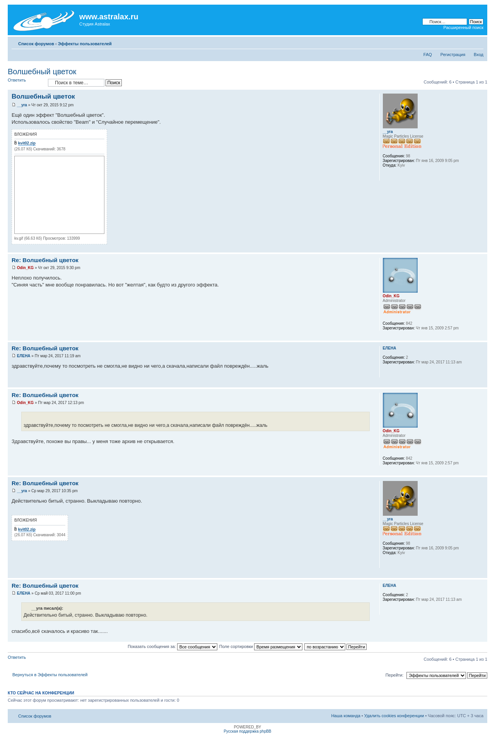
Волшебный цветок (42, 71)
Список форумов (36, 43)
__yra (22, 105)
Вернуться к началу (481, 248)
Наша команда (345, 715)
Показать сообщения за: (172, 646)
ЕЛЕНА (24, 356)
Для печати (466, 42)
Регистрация (452, 54)
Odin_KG (25, 268)
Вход (478, 54)
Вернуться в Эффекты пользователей (49, 674)
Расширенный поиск (463, 27)
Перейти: (395, 675)
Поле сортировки (260, 646)
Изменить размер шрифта (477, 42)
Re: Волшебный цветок (45, 260)
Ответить (26, 82)
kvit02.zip (27, 143)
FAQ (427, 54)
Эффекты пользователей (85, 43)
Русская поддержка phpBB (247, 731)
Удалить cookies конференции (394, 715)
